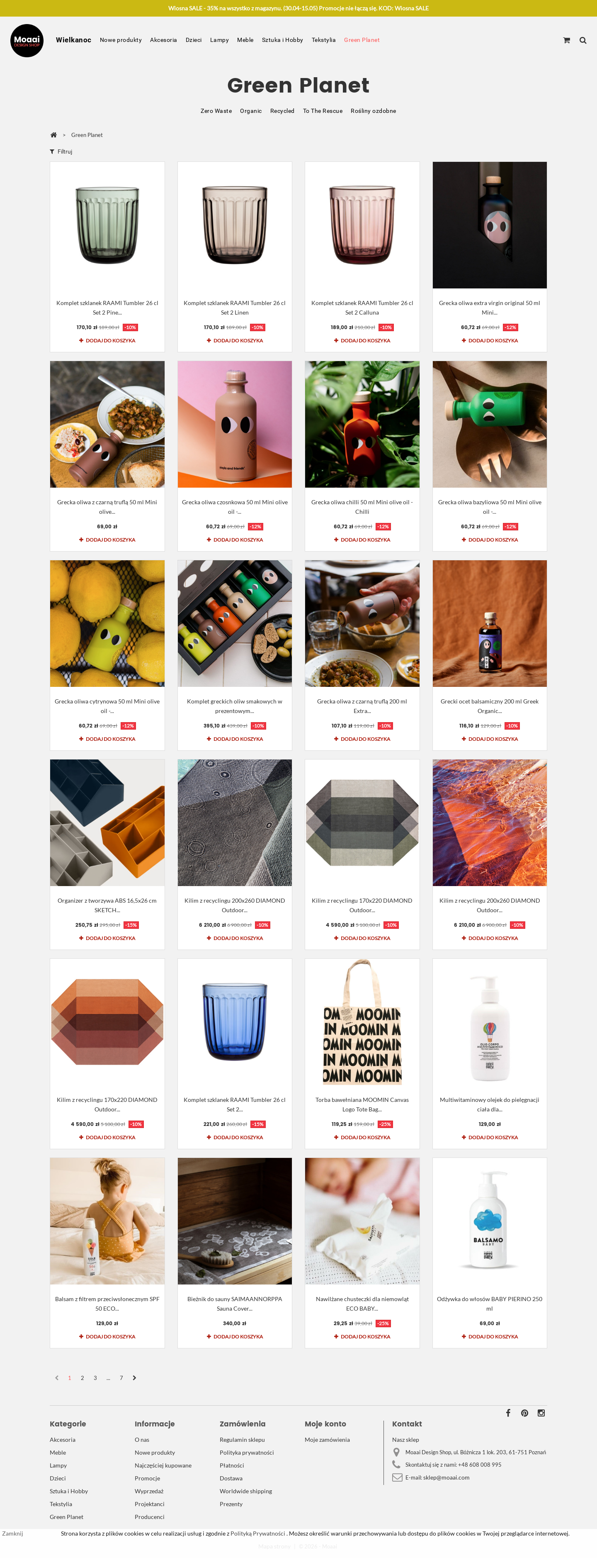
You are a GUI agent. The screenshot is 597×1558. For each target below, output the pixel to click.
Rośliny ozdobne (373, 110)
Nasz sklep (405, 1439)
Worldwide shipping (246, 1491)
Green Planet (362, 40)
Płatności (232, 1465)
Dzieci (194, 40)
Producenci (150, 1516)
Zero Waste (216, 110)
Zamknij (12, 1533)
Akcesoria (163, 40)
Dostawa (231, 1478)
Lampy (219, 40)
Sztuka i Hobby (282, 40)
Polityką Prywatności (257, 1533)
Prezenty (231, 1503)
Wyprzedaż (149, 1491)
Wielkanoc (74, 40)
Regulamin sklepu (242, 1439)
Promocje (147, 1478)
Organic (251, 110)
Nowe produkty (121, 40)
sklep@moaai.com (446, 1477)
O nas (142, 1439)
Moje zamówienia (327, 1439)
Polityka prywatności (247, 1452)
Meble (245, 40)
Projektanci (150, 1503)
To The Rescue (323, 110)
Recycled (282, 110)
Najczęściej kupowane (163, 1465)
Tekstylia (324, 40)
